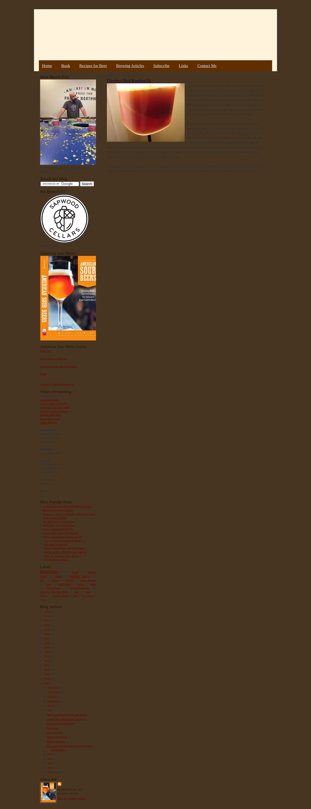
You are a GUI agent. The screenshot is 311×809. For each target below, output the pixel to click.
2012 (47, 660)
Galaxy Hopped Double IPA (58, 529)
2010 (47, 669)
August (52, 705)
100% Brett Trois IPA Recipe (58, 525)
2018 (47, 634)
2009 (47, 674)
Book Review (88, 580)
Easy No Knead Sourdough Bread (62, 540)
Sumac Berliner (48, 422)
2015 (47, 647)
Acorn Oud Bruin (49, 399)
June (50, 754)
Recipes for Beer (93, 65)
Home (47, 65)
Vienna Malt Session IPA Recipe (60, 532)
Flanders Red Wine (50, 414)
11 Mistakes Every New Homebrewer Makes (67, 506)
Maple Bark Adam (50, 418)
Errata (43, 373)
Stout (58, 576)
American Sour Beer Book (54, 592)
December (54, 687)
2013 (47, 656)
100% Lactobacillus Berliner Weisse (62, 536)
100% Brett (64, 584)
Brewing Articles (130, 65)
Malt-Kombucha (56, 741)
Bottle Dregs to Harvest (53, 358)
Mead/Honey (54, 587)
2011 (47, 665)
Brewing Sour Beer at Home (58, 510)
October (52, 696)
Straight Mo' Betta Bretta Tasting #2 (66, 719)
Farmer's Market (61, 595)
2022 (47, 620)
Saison (55, 580)
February (53, 772)
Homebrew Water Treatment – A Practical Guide (69, 514)
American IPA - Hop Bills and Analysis (65, 551)
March (51, 767)
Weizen (43, 595)
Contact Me (206, 65)
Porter (80, 584)
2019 (47, 629)
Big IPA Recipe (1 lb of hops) (59, 521)
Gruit (88, 592)
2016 (47, 643)
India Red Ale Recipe (55, 544)
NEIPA (69, 580)
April (51, 763)
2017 (47, 638)
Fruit (75, 572)
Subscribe (161, 65)
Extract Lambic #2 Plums (54, 411)
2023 (47, 616)
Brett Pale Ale (54, 732)
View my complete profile (72, 798)
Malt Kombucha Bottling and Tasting (67, 714)
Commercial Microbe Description (58, 366)
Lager (48, 584)
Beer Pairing (87, 596)
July (50, 710)
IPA (42, 580)
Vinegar (43, 599)
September (54, 701)
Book (65, 65)
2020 (47, 625)
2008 (47, 678)
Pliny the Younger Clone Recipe (61, 555)
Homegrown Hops (57, 736)
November (54, 692)
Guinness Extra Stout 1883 (54, 407)
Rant (76, 592)
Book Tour (46, 350)
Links (183, 65)
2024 (47, 611)
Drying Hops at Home (56, 559)
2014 (47, 651)
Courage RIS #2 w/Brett (53, 403)
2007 (47, 683)
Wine (93, 584)
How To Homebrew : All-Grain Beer (64, 548)
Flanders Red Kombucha (60, 723)
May (50, 758)
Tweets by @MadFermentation (57, 384)
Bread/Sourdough (79, 587)
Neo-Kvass (53, 728)
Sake (75, 595)
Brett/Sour (49, 571)
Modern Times (79, 576)
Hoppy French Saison (54, 517)
